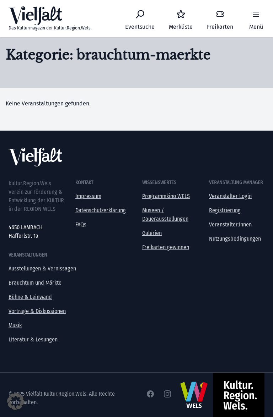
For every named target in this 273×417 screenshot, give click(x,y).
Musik (15, 325)
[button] (15, 401)
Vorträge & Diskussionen (37, 311)
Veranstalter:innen (230, 224)
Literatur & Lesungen (33, 339)
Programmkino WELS (166, 196)
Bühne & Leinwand (30, 296)
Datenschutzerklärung (100, 210)
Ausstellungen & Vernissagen (42, 268)
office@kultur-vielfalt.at (36, 244)
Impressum (88, 196)
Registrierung (225, 210)
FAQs (80, 224)
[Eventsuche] (140, 18)
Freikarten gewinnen (165, 247)
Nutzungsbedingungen (235, 238)
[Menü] (255, 18)
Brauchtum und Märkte (35, 282)
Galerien (152, 233)
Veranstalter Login (230, 196)
